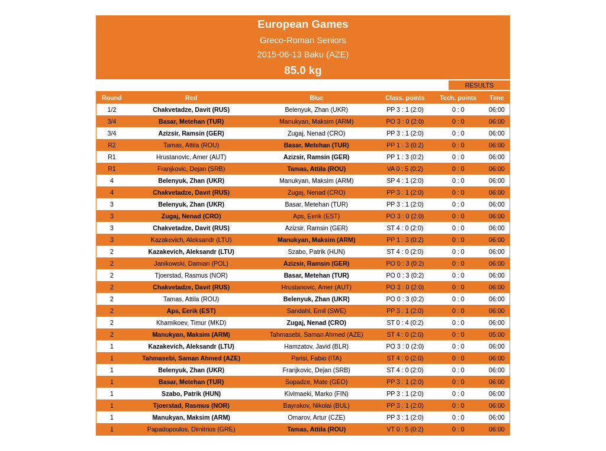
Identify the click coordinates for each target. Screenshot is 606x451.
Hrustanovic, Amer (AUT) (191, 156)
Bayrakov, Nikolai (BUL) (316, 405)
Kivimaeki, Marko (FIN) (317, 393)
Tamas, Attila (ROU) (191, 145)
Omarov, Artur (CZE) (316, 417)
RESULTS (479, 85)
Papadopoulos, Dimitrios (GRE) (191, 429)
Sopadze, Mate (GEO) (316, 381)
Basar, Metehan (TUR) (191, 121)
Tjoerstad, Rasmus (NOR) (191, 275)
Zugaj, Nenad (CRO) (317, 133)
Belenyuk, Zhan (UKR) (316, 109)
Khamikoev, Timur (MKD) (191, 322)
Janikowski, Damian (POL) (191, 263)
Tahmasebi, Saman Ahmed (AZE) (316, 334)
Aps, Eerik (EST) (316, 216)
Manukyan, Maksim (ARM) (316, 121)
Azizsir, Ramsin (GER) (191, 133)
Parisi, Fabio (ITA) (316, 358)
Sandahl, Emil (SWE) (316, 310)
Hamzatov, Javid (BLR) (316, 346)
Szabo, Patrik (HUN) (316, 251)
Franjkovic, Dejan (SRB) (191, 168)
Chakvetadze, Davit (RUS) (191, 109)
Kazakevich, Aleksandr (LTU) (191, 239)
